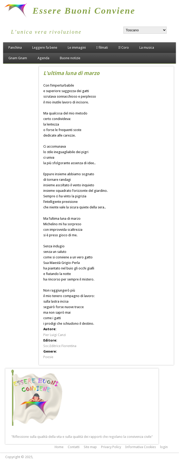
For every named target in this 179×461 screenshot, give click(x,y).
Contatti (74, 447)
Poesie (48, 357)
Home (59, 447)
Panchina (15, 47)
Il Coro (123, 47)
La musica (146, 47)
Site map (90, 447)
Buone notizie (70, 58)
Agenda (43, 58)
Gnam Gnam (17, 58)
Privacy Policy (111, 447)
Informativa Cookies (140, 447)
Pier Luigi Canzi (54, 335)
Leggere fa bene (44, 47)
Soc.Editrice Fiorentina (59, 346)
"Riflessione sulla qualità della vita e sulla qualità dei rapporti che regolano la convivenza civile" (82, 437)
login (164, 447)
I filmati (102, 47)
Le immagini (77, 47)
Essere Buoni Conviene (84, 11)
